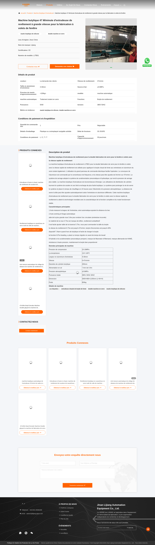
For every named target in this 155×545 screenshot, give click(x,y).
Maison (39, 5)
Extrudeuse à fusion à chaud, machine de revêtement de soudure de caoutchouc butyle (31, 184)
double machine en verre (96, 289)
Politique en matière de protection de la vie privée (23, 543)
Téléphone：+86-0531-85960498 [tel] (31, 510)
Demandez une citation (64, 66)
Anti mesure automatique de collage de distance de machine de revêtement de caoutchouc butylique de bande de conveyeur (123, 382)
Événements (106, 5)
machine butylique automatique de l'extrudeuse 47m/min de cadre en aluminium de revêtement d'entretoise (32, 382)
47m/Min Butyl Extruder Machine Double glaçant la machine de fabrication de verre (30, 308)
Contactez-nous (90, 5)
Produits (49, 5)
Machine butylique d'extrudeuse (43, 13)
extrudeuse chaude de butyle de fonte (73, 289)
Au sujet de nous (73, 5)
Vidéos (59, 5)
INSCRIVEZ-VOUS (131, 528)
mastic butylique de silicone (115, 289)
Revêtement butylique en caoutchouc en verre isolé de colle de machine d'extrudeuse (32, 226)
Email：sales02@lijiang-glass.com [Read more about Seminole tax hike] (31, 513)
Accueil (23, 13)
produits (29, 13)
